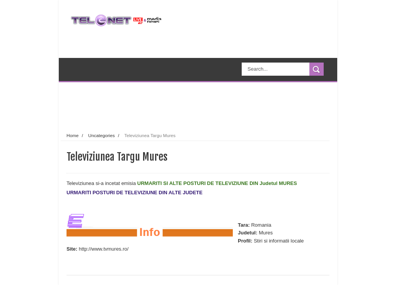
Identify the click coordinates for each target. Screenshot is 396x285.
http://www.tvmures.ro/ (104, 249)
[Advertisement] (211, 105)
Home (73, 135)
